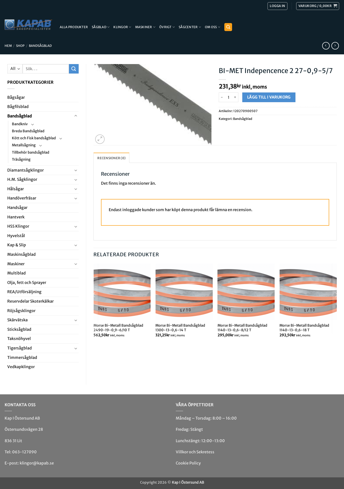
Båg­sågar (16, 97)
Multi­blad (16, 273)
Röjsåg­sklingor (21, 310)
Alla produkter (74, 27)
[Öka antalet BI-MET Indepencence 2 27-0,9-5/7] (235, 97)
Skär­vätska (17, 319)
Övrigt (167, 27)
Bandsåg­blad (40, 46)
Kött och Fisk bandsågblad (34, 138)
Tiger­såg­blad (19, 348)
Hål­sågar (15, 188)
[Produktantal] (228, 97)
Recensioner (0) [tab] (111, 158)
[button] (317, 6)
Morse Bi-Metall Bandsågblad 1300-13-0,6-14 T (180, 327)
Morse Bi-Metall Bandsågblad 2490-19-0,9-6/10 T (118, 327)
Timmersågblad (22, 357)
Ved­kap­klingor (21, 366)
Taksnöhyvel (19, 338)
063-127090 (24, 451)
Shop (20, 46)
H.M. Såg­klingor (22, 179)
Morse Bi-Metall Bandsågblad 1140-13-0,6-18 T (304, 327)
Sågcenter (190, 27)
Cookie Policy (188, 463)
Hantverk (16, 217)
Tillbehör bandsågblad (30, 152)
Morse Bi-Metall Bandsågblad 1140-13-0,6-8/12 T (242, 327)
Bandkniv (20, 124)
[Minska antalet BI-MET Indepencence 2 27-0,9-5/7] (222, 97)
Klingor (122, 27)
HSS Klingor (18, 226)
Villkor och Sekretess (195, 451)
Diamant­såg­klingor (25, 170)
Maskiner (145, 27)
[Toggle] (76, 116)
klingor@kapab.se (37, 463)
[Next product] (326, 46)
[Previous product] (335, 46)
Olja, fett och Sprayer (26, 282)
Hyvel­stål (16, 235)
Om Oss (212, 27)
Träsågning (21, 159)
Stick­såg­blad (19, 329)
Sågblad (100, 27)
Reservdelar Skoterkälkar (30, 301)
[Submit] (74, 69)
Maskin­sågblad (21, 254)
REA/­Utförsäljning (24, 291)
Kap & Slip (16, 244)
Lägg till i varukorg (269, 97)
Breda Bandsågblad (28, 131)
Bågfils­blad (18, 106)
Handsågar (17, 207)
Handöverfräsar (21, 198)
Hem (8, 46)
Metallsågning (24, 145)
